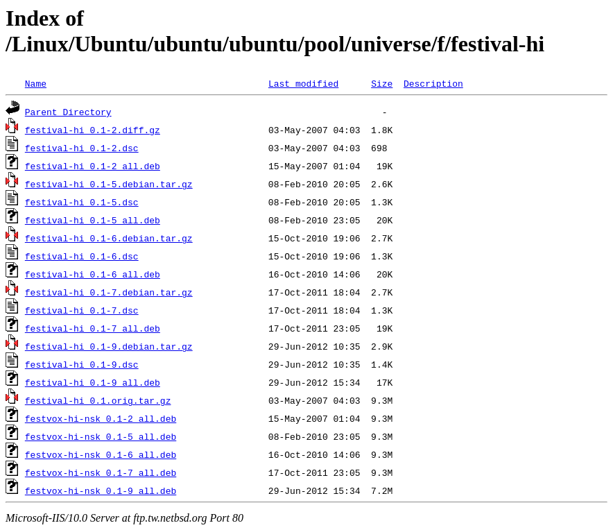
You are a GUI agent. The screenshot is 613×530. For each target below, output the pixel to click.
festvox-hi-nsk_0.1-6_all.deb (100, 454)
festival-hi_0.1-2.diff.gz (92, 129)
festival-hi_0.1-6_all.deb (92, 274)
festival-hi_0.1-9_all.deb (92, 382)
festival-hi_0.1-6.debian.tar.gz (109, 238)
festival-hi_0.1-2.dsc (82, 148)
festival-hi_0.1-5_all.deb (92, 220)
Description (433, 83)
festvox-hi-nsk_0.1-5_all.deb (100, 436)
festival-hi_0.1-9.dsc (82, 364)
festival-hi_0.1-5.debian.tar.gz (109, 184)
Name (35, 83)
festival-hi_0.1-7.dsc (82, 310)
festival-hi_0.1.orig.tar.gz (98, 400)
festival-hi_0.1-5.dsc (82, 202)
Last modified (303, 83)
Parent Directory (68, 111)
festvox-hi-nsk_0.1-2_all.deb (100, 418)
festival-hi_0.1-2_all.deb (92, 166)
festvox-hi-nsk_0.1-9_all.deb (100, 490)
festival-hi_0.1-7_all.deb (92, 328)
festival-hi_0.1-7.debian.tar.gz (109, 292)
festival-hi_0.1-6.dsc (82, 256)
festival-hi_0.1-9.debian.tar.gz (109, 346)
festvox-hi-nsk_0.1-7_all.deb (100, 472)
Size (381, 83)
